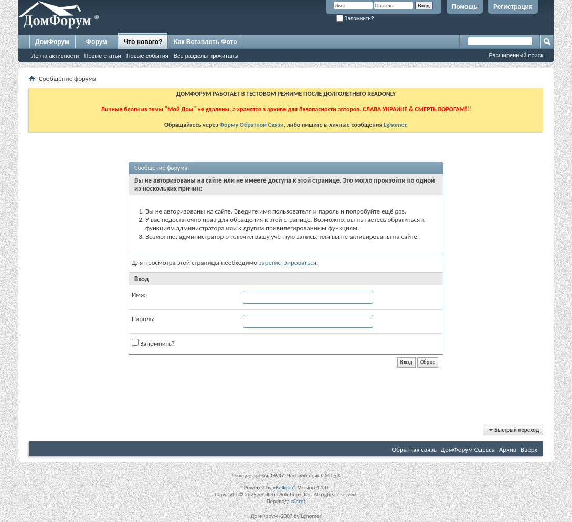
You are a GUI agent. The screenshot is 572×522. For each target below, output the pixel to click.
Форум (96, 42)
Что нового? (143, 42)
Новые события (147, 55)
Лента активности (55, 55)
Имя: (139, 295)
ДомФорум (52, 42)
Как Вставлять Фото (205, 42)
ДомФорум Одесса (468, 449)
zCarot (298, 501)
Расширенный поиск (516, 55)
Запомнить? (355, 19)
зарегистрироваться (287, 263)
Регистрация (513, 6)
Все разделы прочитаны (206, 55)
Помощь (465, 6)
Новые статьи (102, 55)
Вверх (529, 449)
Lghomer (395, 125)
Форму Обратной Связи (251, 125)
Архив (507, 449)
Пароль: (143, 319)
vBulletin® (284, 487)
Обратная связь (413, 449)
